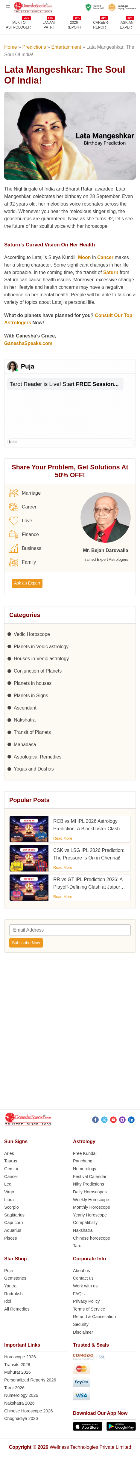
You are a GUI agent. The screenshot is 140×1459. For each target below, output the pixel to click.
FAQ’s (79, 1293)
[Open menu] (7, 7)
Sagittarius (14, 1215)
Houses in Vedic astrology (41, 658)
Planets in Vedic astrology (41, 646)
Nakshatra (25, 719)
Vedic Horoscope (32, 634)
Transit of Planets (32, 732)
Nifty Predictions (88, 1184)
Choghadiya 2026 (21, 1418)
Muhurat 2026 (17, 1372)
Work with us (85, 1285)
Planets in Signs (31, 695)
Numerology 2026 (21, 1395)
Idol (7, 1301)
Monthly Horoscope (91, 1207)
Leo (7, 1184)
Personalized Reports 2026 (30, 1380)
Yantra (10, 1285)
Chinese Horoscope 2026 (28, 1411)
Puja (8, 1270)
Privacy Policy (86, 1301)
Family (22, 562)
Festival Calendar (89, 1176)
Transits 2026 (17, 1364)
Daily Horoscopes (90, 1191)
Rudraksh (13, 1293)
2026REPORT (73, 24)
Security (81, 1324)
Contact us (83, 1278)
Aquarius (12, 1230)
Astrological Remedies (37, 756)
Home (10, 47)
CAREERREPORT (100, 24)
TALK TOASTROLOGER (18, 24)
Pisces (10, 1238)
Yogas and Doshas (34, 768)
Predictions (34, 47)
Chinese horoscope (91, 1238)
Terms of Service (89, 1309)
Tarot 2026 (14, 1387)
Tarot (78, 1245)
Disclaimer (83, 1332)
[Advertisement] (70, 1033)
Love (20, 520)
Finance (24, 534)
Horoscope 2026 (20, 1356)
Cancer (105, 257)
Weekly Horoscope (91, 1199)
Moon (84, 257)
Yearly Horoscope (90, 1215)
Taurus (10, 1160)
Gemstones (15, 1278)
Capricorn (13, 1222)
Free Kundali (85, 1153)
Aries (9, 1153)
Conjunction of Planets (38, 670)
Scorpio (11, 1207)
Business (25, 548)
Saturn (110, 272)
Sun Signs (16, 1141)
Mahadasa (25, 744)
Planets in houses (32, 683)
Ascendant (25, 707)
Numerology (84, 1168)
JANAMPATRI (48, 24)
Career (22, 506)
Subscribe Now (26, 942)
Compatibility (85, 1222)
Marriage (25, 493)
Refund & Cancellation (94, 1316)
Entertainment (66, 47)
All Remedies (17, 1309)
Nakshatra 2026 (19, 1403)
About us (81, 1270)
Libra (9, 1199)
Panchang (82, 1160)
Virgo (9, 1191)
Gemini (11, 1168)
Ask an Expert (127, 24)
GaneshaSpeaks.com (28, 343)
